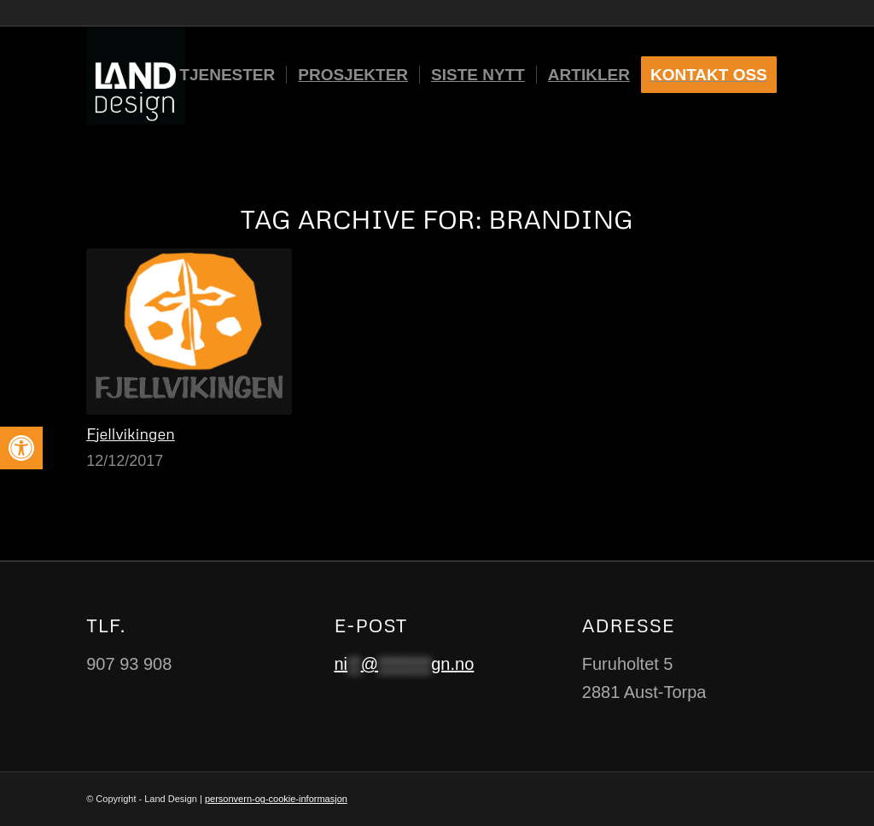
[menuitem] (227, 75)
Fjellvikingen (130, 433)
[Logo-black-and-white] (135, 75)
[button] (21, 448)
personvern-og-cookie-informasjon (276, 799)
